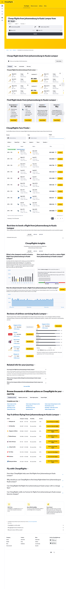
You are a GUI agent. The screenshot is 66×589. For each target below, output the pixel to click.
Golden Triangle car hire (50, 409)
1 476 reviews (16, 350)
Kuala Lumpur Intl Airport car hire (33, 403)
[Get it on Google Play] (53, 541)
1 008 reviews (16, 357)
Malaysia (14, 50)
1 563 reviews (16, 328)
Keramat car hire (29, 409)
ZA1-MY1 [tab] (30, 234)
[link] (13, 120)
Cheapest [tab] (10, 66)
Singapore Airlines (17, 325)
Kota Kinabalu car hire (49, 405)
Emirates (15, 332)
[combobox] (23, 23)
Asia (10, 50)
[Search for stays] (2, 8)
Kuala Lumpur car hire (11, 403)
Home (7, 50)
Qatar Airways (17, 339)
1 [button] (52, 218)
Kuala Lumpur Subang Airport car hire (53, 403)
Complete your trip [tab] (12, 397)
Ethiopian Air (16, 354)
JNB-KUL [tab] (35, 234)
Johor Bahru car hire (11, 407)
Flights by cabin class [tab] (22, 397)
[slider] (64, 138)
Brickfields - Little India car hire (51, 407)
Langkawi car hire (11, 405)
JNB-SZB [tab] (41, 234)
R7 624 (11, 21)
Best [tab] (15, 66)
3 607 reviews (17, 336)
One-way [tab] (29, 66)
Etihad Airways (17, 346)
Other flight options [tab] (34, 397)
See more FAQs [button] (27, 386)
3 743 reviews (17, 343)
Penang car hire (29, 405)
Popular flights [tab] (44, 397)
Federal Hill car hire (11, 409)
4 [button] (60, 218)
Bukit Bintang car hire (30, 407)
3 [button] (57, 218)
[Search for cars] (2, 11)
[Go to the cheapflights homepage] (9, 2)
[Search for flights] (2, 6)
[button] (2, 2)
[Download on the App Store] (53, 544)
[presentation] (15, 21)
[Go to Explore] (2, 14)
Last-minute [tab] (21, 66)
